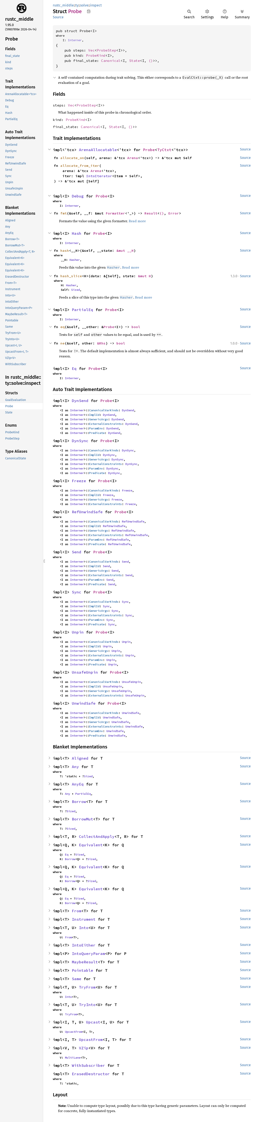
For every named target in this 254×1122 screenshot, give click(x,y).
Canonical (111, 60)
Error (173, 213)
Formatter (115, 213)
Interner (75, 40)
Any (75, 766)
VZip (83, 1047)
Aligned (80, 758)
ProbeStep (106, 50)
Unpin (78, 632)
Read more (137, 221)
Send (76, 551)
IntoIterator (99, 176)
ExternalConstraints (105, 424)
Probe (149, 149)
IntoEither (84, 945)
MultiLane (72, 1057)
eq (62, 327)
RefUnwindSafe (87, 511)
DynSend (80, 400)
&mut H (144, 276)
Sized (75, 290)
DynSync (80, 440)
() (151, 60)
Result (150, 213)
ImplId (94, 415)
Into (83, 927)
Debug (78, 196)
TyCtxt (164, 149)
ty (76, 5)
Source (58, 17)
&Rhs (101, 343)
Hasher (74, 260)
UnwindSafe (84, 703)
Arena (132, 158)
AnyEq (78, 784)
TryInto (87, 1004)
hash (64, 250)
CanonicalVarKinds (103, 410)
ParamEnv (96, 428)
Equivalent (91, 844)
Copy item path (88, 11)
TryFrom (87, 987)
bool (136, 327)
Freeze (79, 480)
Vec (91, 50)
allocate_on (72, 158)
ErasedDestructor (91, 1073)
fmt (63, 213)
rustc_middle (63, 5)
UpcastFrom (73, 1032)
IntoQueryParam (88, 953)
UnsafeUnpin (85, 672)
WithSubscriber (88, 1065)
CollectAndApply (96, 836)
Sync (76, 592)
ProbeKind (95, 55)
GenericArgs (98, 419)
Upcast (93, 1022)
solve (84, 5)
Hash (76, 233)
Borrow (79, 801)
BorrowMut (82, 819)
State (134, 60)
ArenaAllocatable (98, 149)
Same (76, 978)
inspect (96, 5)
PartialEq (82, 309)
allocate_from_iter (79, 165)
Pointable (82, 970)
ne (62, 343)
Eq (74, 368)
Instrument (84, 919)
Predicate (97, 433)
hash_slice (71, 276)
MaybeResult (85, 961)
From (76, 910)
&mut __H (125, 250)
